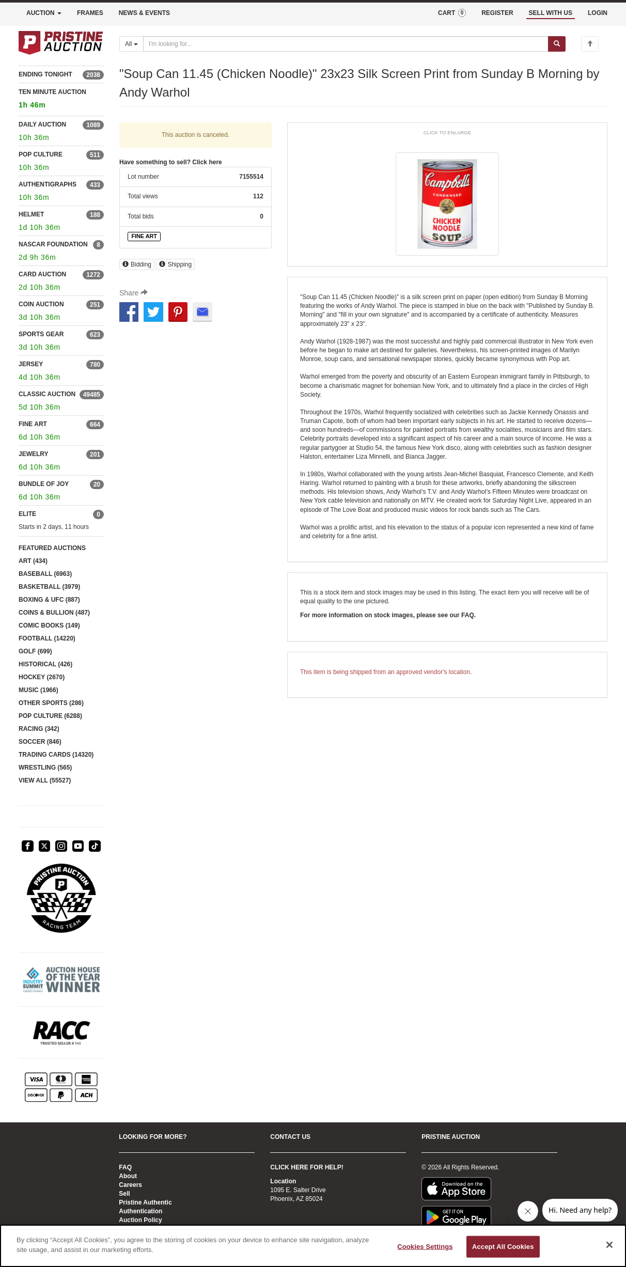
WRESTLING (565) (45, 767)
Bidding (136, 264)
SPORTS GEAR (41, 334)
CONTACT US (290, 1136)
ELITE (27, 514)
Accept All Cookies (503, 1246)
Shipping (175, 264)
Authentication (140, 1211)
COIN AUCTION (41, 304)
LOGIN (597, 13)
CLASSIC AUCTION (47, 394)
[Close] (609, 1244)
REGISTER (497, 13)
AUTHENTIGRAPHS (47, 184)
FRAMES (90, 13)
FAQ (125, 1167)
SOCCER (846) (40, 741)
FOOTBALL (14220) (47, 638)
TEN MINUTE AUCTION (61, 100)
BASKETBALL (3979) (49, 586)
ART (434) (33, 561)
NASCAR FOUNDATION (53, 244)
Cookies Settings (425, 1246)
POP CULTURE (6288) (50, 715)
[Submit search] (557, 44)
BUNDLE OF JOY (44, 484)
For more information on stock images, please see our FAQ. (388, 615)
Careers (130, 1184)
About (128, 1176)
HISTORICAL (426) (45, 664)
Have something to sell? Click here (170, 162)
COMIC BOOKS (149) (49, 625)
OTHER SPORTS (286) (51, 703)
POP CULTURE (40, 154)
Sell (124, 1193)
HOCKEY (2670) (42, 677)
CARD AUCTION (42, 274)
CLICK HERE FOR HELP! (306, 1167)
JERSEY (31, 364)
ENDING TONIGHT (45, 74)
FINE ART (33, 424)
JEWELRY (34, 454)
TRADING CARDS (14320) (56, 754)
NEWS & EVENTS (144, 13)
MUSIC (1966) (38, 690)
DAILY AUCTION (42, 124)
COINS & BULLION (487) (54, 612)
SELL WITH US (550, 13)
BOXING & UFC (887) (49, 599)
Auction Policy (140, 1220)
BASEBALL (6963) (45, 573)
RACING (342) (39, 728)
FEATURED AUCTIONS (52, 548)
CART (452, 13)
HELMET (31, 214)
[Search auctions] (346, 44)
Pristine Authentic (145, 1202)
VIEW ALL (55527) (45, 780)
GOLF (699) (35, 651)
